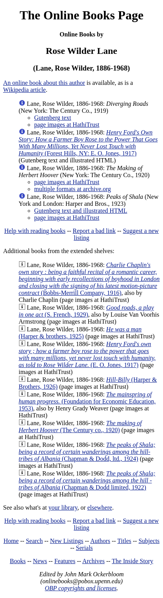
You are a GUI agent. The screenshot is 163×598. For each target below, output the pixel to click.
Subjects (149, 541)
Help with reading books (35, 230)
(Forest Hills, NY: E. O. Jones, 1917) (88, 143)
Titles (124, 541)
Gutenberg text (52, 117)
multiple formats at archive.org (72, 189)
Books (18, 561)
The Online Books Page (81, 15)
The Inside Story (132, 561)
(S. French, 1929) (86, 311)
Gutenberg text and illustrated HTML (80, 210)
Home (11, 541)
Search (34, 541)
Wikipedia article (24, 89)
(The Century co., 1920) (80, 426)
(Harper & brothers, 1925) (80, 332)
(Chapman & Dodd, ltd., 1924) (87, 451)
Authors (100, 541)
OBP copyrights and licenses (80, 588)
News (40, 561)
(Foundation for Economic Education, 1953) (87, 401)
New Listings (66, 541)
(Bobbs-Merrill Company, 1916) (89, 279)
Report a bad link (94, 230)
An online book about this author (44, 82)
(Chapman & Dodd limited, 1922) (87, 480)
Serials (84, 548)
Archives (93, 561)
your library (63, 507)
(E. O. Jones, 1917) (87, 354)
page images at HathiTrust (66, 124)
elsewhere (99, 507)
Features (64, 561)
